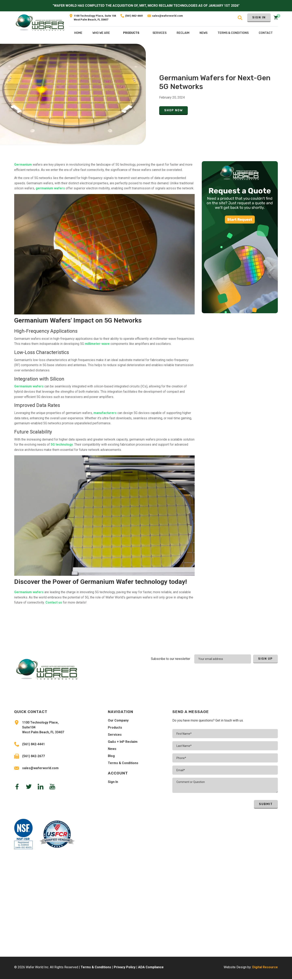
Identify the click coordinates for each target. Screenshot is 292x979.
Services (115, 735)
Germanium (23, 164)
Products (131, 33)
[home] (40, 27)
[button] (131, 34)
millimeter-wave (97, 344)
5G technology (62, 444)
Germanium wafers (29, 386)
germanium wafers (50, 188)
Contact (266, 33)
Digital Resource (265, 967)
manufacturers (105, 413)
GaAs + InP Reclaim (122, 742)
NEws (203, 33)
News (112, 749)
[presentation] (251, 674)
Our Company (118, 720)
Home (78, 33)
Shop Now (173, 110)
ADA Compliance (151, 967)
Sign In (259, 17)
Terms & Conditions (123, 763)
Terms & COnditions (233, 33)
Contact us (53, 602)
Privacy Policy (124, 967)
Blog (111, 756)
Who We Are (101, 33)
